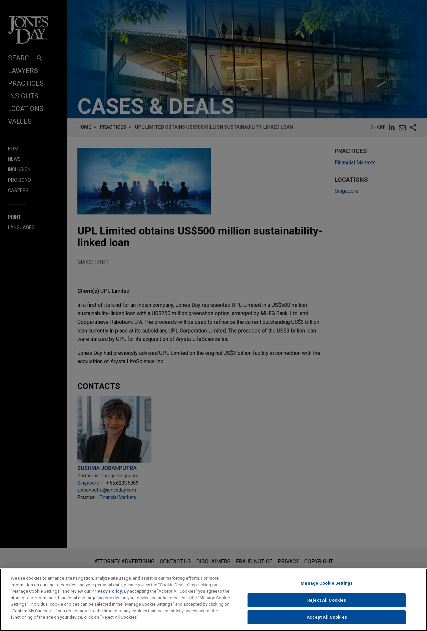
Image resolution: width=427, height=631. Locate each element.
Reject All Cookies (326, 602)
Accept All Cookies (327, 620)
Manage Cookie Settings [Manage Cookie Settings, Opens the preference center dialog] (327, 585)
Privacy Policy (106, 593)
